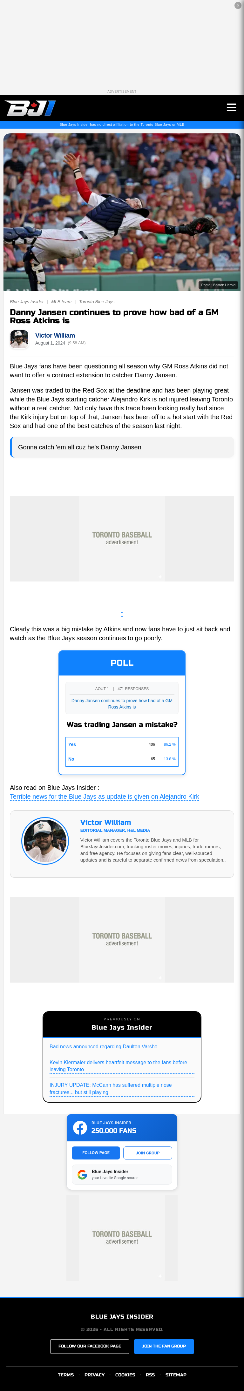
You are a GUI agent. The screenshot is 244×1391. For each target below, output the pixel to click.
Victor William (55, 335)
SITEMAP (176, 1375)
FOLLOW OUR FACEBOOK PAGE (89, 1346)
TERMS (66, 1375)
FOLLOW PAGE (95, 1152)
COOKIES (125, 1375)
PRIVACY (95, 1375)
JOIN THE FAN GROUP (164, 1346)
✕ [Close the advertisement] (238, 5)
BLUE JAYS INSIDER (122, 1316)
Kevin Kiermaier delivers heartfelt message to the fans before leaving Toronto (118, 1066)
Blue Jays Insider (27, 301)
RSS (150, 1375)
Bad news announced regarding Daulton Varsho (104, 1046)
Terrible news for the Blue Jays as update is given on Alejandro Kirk (104, 796)
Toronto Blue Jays (97, 301)
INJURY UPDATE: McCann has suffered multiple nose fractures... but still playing (111, 1088)
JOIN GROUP (147, 1153)
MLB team (61, 301)
